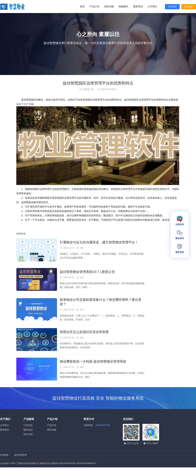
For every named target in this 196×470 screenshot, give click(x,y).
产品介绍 (94, 6)
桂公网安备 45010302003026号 (62, 463)
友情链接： (5, 455)
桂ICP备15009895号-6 (86, 463)
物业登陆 (188, 6)
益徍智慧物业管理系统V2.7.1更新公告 (87, 272)
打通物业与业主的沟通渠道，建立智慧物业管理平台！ (99, 242)
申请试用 (172, 6)
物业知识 (28, 429)
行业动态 (28, 425)
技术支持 (28, 434)
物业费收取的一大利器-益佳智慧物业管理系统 (93, 361)
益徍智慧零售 (20, 455)
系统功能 (109, 6)
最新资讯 (138, 6)
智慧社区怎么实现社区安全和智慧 (84, 332)
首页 (82, 6)
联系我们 (4, 429)
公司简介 (152, 6)
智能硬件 (123, 6)
